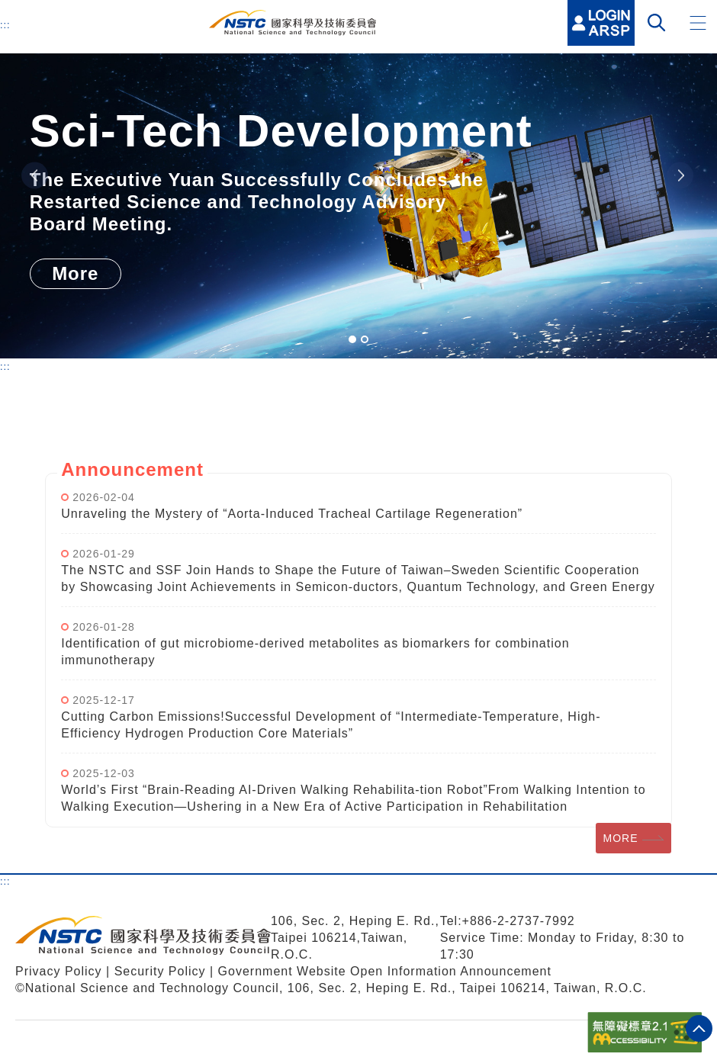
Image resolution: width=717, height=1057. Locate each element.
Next (680, 175)
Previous (34, 175)
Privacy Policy (58, 971)
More (75, 273)
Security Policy (162, 971)
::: (5, 24)
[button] (698, 23)
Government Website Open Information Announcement (384, 971)
